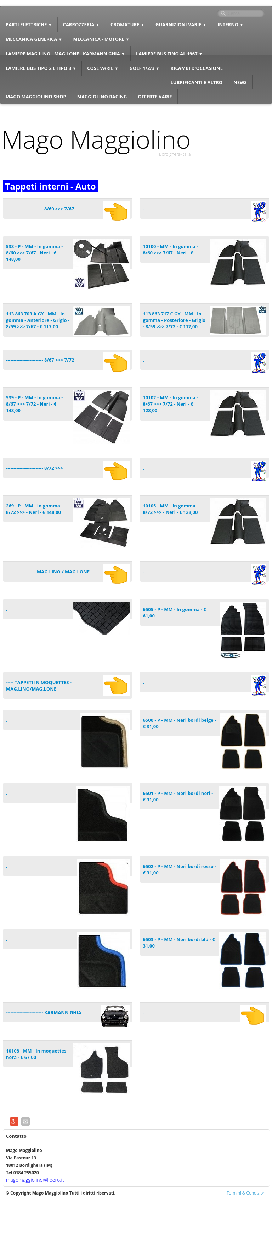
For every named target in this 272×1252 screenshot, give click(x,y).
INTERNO (230, 24)
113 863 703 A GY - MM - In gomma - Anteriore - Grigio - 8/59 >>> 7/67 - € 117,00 (37, 320)
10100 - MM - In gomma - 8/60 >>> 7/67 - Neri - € (170, 249)
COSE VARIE (102, 68)
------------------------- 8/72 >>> (34, 468)
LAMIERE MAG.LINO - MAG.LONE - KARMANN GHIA (65, 53)
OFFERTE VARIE (155, 96)
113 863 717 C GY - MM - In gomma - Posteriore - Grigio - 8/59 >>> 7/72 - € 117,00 (174, 320)
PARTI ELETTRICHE (29, 24)
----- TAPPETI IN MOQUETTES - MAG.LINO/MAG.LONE (39, 685)
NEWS (240, 82)
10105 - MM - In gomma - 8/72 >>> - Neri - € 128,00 (170, 509)
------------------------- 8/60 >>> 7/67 (40, 208)
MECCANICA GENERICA (34, 39)
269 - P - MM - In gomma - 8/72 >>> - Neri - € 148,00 (34, 509)
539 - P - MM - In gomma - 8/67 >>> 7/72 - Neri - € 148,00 (34, 403)
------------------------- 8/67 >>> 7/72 (40, 360)
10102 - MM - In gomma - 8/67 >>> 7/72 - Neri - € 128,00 (170, 403)
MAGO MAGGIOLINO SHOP (36, 96)
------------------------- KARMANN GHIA (43, 1012)
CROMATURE (127, 24)
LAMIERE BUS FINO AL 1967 (169, 53)
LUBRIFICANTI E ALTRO (197, 82)
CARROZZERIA (81, 24)
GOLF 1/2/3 (145, 68)
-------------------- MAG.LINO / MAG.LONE (48, 572)
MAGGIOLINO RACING (102, 96)
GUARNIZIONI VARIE (180, 24)
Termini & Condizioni (246, 1193)
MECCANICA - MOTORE (101, 39)
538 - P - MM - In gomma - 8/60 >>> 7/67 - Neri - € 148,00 (34, 252)
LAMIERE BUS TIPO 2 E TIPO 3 (41, 68)
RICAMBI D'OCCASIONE (197, 68)
